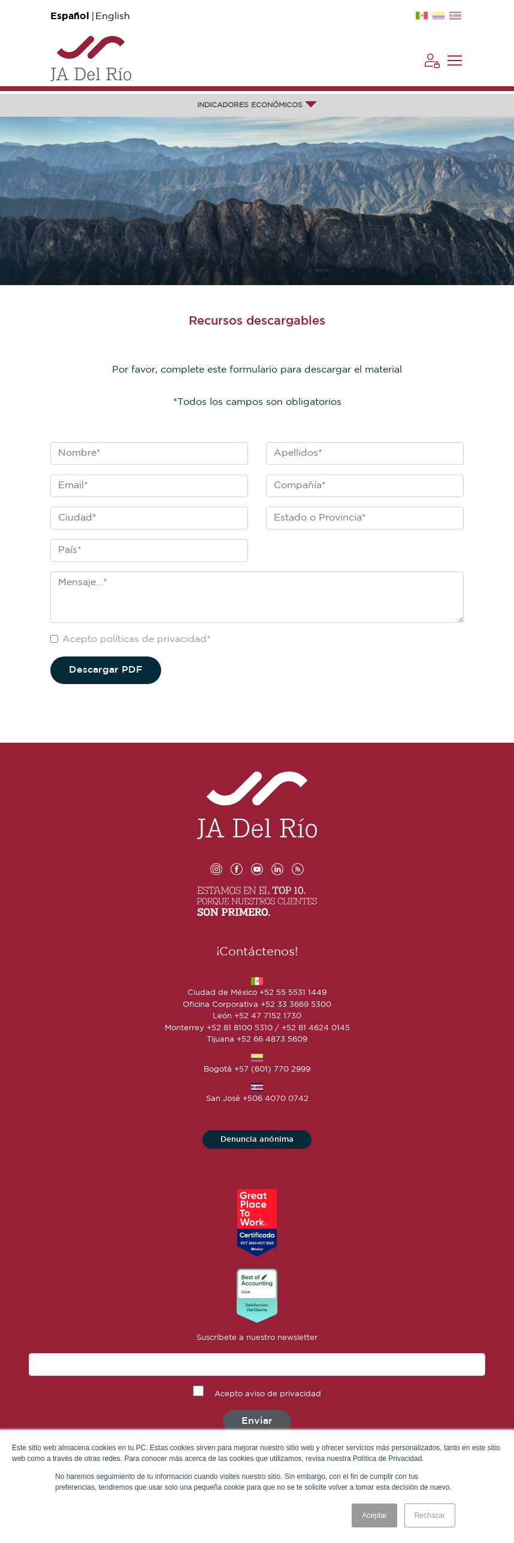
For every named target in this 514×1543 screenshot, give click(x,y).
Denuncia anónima (257, 1139)
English (112, 16)
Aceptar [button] (374, 1515)
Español (69, 16)
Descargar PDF (106, 669)
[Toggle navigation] (455, 60)
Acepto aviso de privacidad (267, 1394)
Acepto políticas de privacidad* (136, 639)
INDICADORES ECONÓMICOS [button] (257, 105)
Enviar (257, 1421)
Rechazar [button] (430, 1515)
